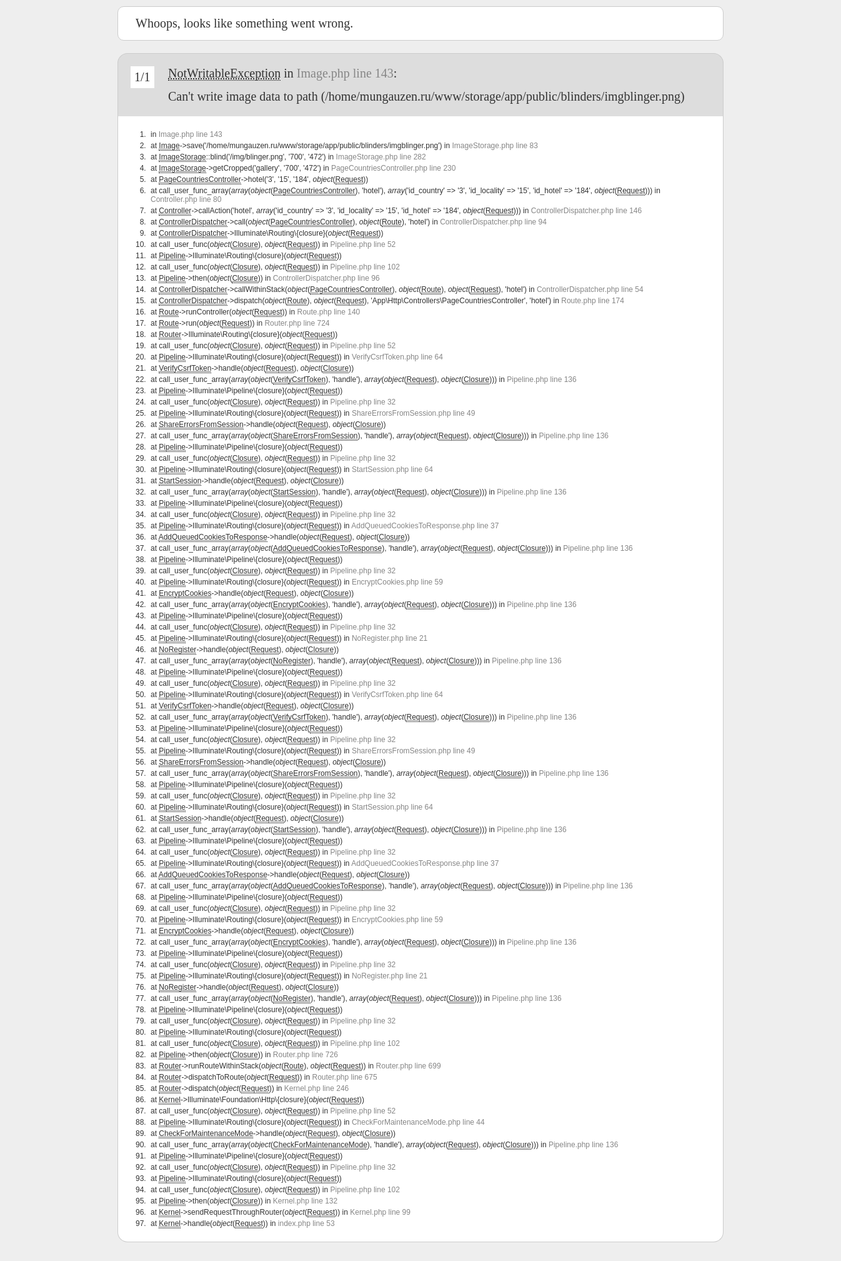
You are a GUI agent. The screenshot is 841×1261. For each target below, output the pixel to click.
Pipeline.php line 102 (365, 267)
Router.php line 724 (296, 323)
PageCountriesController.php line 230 (393, 168)
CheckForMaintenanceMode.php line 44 (418, 1122)
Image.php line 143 (345, 73)
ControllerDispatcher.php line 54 (590, 289)
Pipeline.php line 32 (363, 402)
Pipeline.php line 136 (541, 379)
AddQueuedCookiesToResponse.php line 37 (425, 525)
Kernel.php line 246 (316, 1088)
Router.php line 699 (408, 1066)
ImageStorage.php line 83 (495, 145)
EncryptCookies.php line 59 (397, 582)
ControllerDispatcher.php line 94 (493, 222)
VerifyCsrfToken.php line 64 (397, 357)
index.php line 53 (306, 1223)
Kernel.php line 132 (305, 1201)
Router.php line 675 (344, 1077)
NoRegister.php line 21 (389, 638)
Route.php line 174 (592, 300)
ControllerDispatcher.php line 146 (586, 210)
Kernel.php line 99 (380, 1212)
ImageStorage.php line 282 (381, 157)
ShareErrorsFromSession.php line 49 (413, 413)
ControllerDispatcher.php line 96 (326, 278)
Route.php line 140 (328, 312)
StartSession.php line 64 (392, 469)
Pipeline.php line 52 (363, 244)
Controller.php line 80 (186, 199)
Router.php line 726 (305, 1054)
